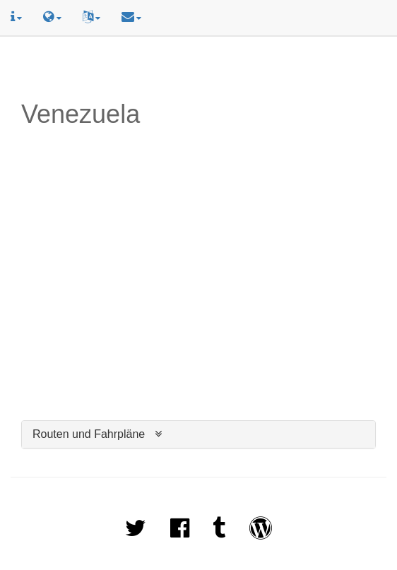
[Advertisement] (198, 68)
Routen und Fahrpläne (88, 434)
